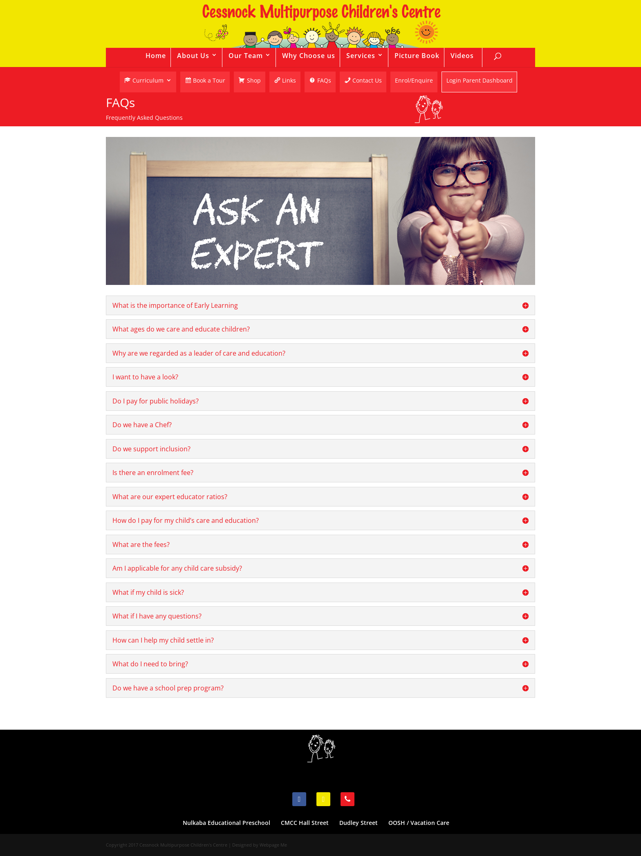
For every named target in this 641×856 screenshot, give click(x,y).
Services (360, 55)
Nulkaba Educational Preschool (226, 823)
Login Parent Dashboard (479, 81)
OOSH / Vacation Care (418, 823)
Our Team (246, 55)
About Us (193, 55)
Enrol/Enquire (414, 81)
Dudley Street (358, 823)
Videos (462, 55)
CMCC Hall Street (305, 823)
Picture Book (416, 55)
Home (156, 55)
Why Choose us (308, 55)
